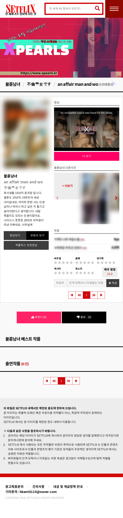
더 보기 (86, 156)
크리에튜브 (107, 85)
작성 (113, 283)
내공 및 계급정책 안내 (68, 487)
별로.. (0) (84, 317)
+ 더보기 (67, 186)
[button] (115, 198)
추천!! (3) (39, 317)
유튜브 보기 (37, 235)
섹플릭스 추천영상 (26, 245)
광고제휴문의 (14, 487)
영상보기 (15, 235)
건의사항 (38, 487)
